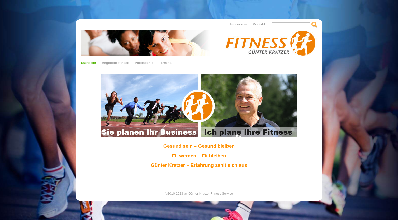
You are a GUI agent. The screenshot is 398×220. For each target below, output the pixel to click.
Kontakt (259, 24)
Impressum (238, 24)
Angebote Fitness (115, 63)
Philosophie (144, 63)
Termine (165, 63)
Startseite (88, 63)
